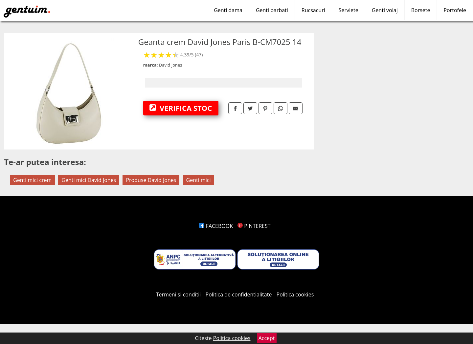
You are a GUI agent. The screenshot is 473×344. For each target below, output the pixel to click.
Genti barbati (272, 10)
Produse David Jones (151, 180)
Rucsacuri (313, 10)
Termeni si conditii (178, 294)
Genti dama (228, 10)
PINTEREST (253, 226)
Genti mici (198, 180)
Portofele (454, 10)
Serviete (348, 10)
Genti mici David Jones (88, 180)
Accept (267, 338)
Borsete (420, 10)
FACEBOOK (216, 226)
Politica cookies (295, 294)
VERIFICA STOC (180, 108)
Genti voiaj (385, 10)
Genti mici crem (32, 180)
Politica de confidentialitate (239, 294)
